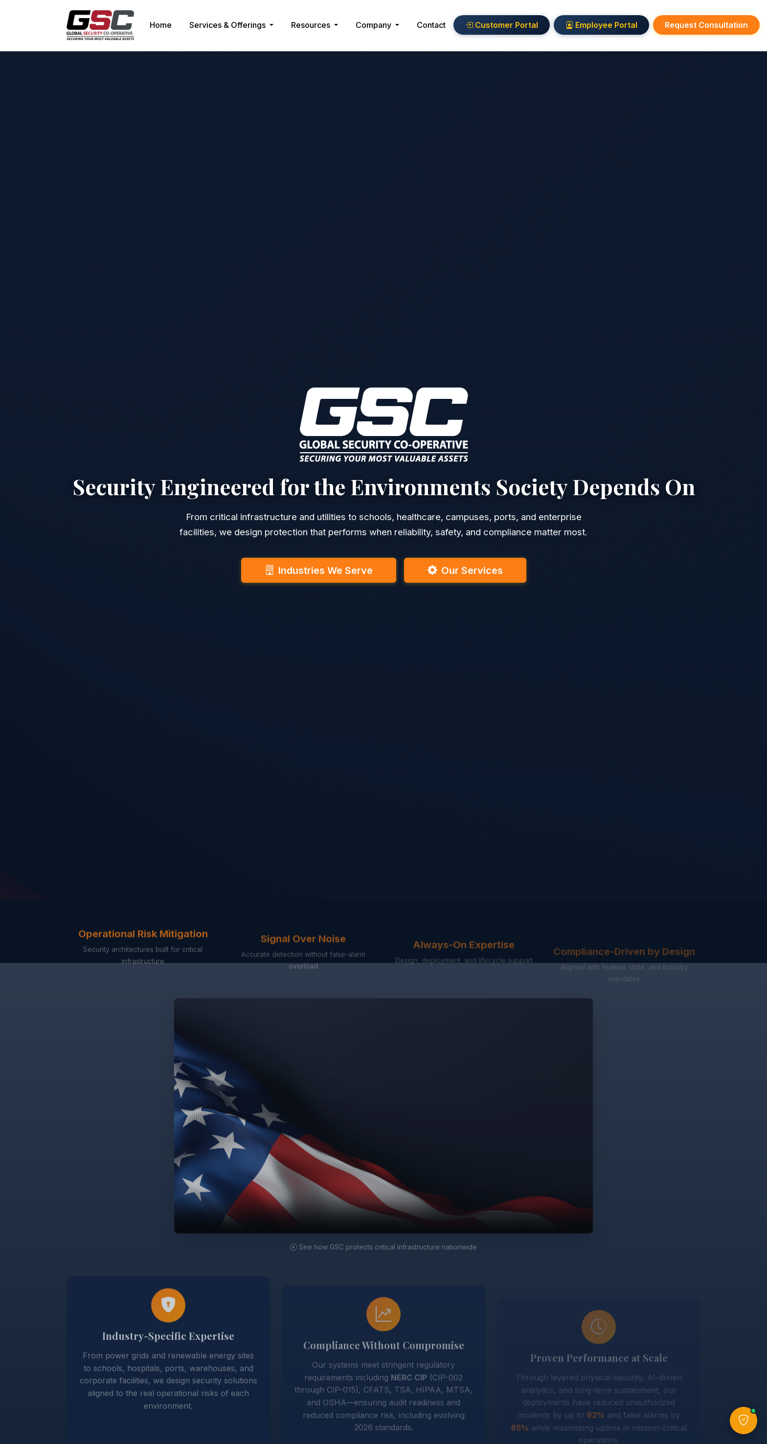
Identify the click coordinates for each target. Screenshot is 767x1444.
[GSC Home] (108, 28)
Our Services (465, 569)
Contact (446, 28)
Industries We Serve (319, 569)
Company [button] (390, 28)
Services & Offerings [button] (244, 28)
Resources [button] (327, 28)
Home (176, 28)
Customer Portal (517, 29)
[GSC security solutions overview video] (383, 1151)
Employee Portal (617, 29)
